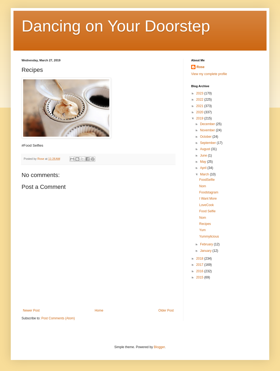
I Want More (208, 198)
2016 (200, 271)
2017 (200, 265)
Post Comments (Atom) (58, 318)
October (206, 137)
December (208, 124)
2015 (200, 277)
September (208, 143)
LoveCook (206, 205)
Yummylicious (209, 236)
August (205, 149)
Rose (200, 67)
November (208, 130)
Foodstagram (208, 192)
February (207, 244)
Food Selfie (207, 211)
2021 (200, 106)
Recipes (205, 224)
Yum (202, 230)
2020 (200, 112)
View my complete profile (209, 74)
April (203, 168)
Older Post (166, 310)
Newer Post (31, 310)
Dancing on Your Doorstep (116, 26)
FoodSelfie (207, 180)
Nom (202, 186)
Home (99, 310)
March (205, 174)
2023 (200, 93)
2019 (200, 118)
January (206, 251)
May (203, 162)
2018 (200, 258)
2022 (200, 99)
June (204, 155)
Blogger (159, 347)
